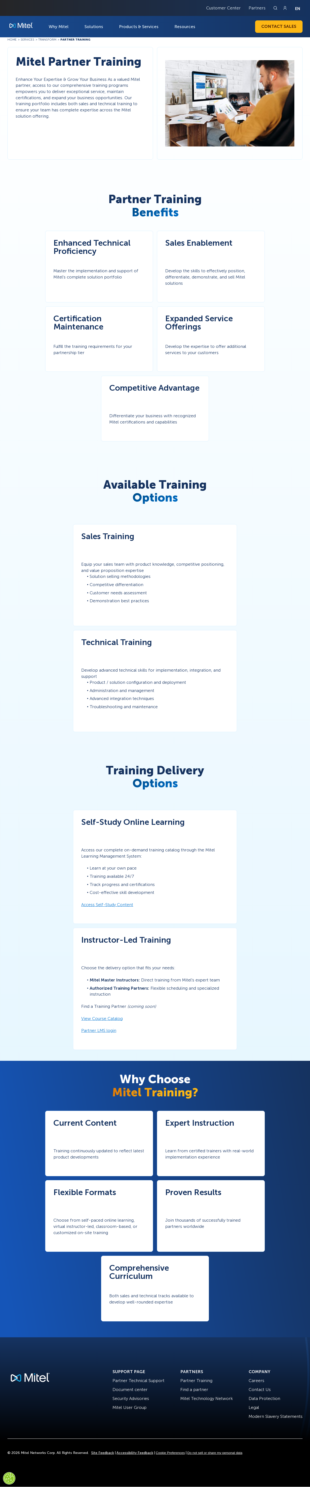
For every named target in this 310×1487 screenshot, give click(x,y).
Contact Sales (278, 26)
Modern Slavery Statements (276, 1416)
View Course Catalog (102, 1018)
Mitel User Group (130, 1407)
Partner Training (196, 1380)
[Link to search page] (275, 7)
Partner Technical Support (138, 1380)
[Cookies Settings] (9, 1478)
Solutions (93, 26)
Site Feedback (102, 1453)
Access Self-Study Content (107, 904)
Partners (257, 7)
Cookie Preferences (170, 1453)
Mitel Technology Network (206, 1398)
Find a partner (194, 1389)
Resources (184, 26)
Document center (130, 1389)
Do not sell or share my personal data (214, 1453)
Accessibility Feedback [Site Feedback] (134, 1453)
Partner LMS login (98, 1030)
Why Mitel (59, 26)
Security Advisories (131, 1398)
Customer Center (223, 7)
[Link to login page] (284, 7)
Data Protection (264, 1398)
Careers (256, 1380)
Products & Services (138, 26)
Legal (254, 1407)
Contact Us (260, 1389)
